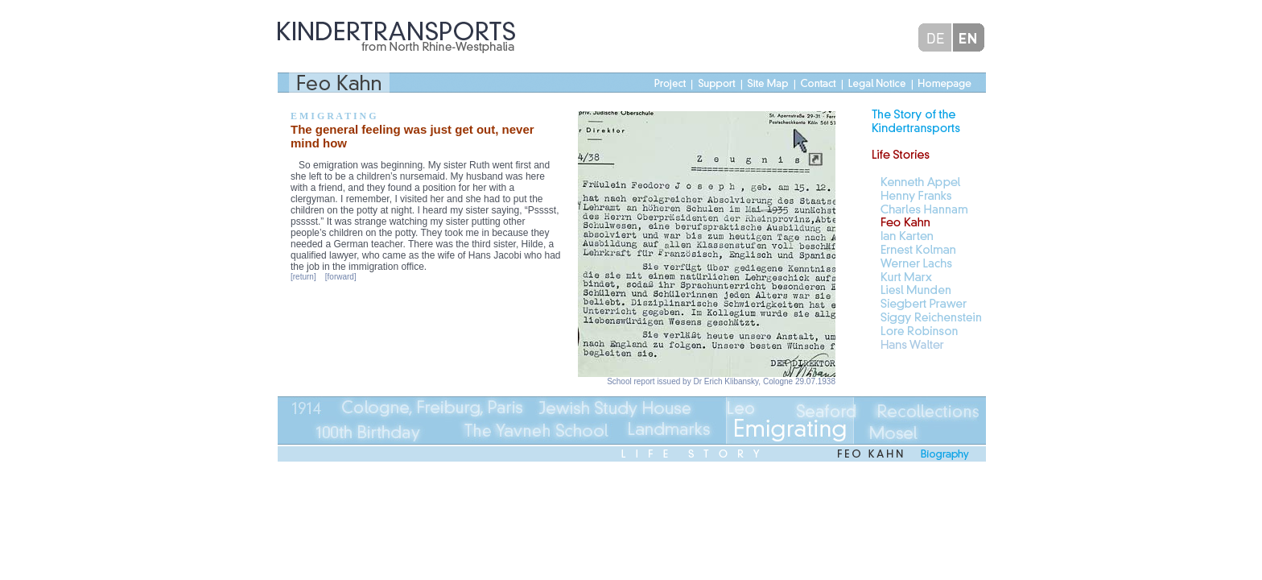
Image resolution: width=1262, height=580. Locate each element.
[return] (303, 276)
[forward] (341, 276)
